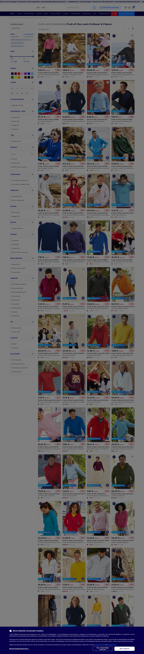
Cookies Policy (99, 644)
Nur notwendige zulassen (103, 648)
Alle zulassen (124, 648)
